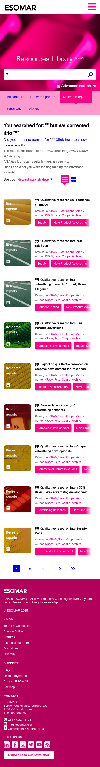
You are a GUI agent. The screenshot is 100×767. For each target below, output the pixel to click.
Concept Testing (48, 307)
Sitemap (9, 687)
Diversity (9, 654)
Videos (34, 109)
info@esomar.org (18, 724)
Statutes (9, 637)
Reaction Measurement (52, 387)
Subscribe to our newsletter (28, 755)
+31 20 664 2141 (17, 720)
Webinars (14, 109)
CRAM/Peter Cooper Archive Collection (74, 211)
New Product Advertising (70, 222)
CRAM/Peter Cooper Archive (63, 215)
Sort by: (10, 179)
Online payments (15, 676)
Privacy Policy (13, 631)
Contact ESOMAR (16, 681)
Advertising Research (51, 510)
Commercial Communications (57, 469)
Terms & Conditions (17, 626)
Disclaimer (11, 648)
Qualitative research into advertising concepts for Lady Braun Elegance (61, 284)
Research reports (75, 97)
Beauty (41, 222)
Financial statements (18, 642)
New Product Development (55, 551)
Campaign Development (53, 346)
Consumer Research (86, 510)
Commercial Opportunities (24, 729)
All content (14, 97)
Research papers (42, 97)
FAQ (7, 670)
